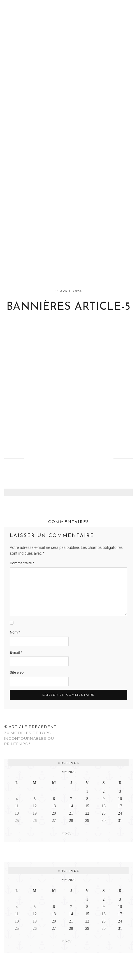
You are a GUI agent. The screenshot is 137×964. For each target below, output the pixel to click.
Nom (15, 632)
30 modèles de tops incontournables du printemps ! (36, 735)
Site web (17, 672)
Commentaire (22, 563)
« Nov (66, 833)
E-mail (16, 652)
